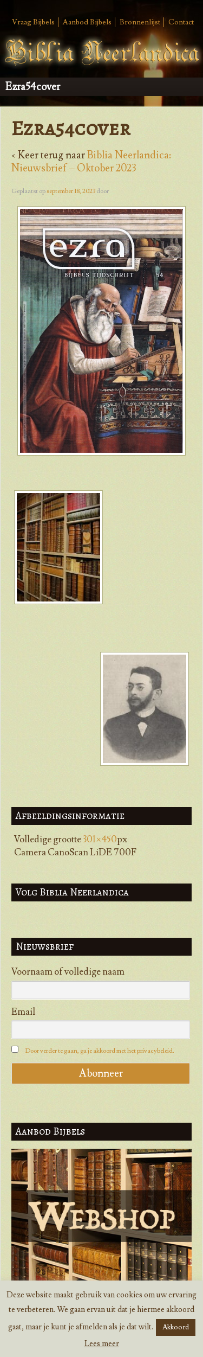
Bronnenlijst (140, 22)
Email (23, 1012)
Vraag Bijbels (33, 22)
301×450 (100, 840)
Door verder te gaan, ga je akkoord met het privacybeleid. (99, 1051)
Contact (181, 22)
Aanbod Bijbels (87, 22)
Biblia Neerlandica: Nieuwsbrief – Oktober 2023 (91, 162)
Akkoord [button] (175, 1327)
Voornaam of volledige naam (68, 972)
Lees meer (101, 1344)
